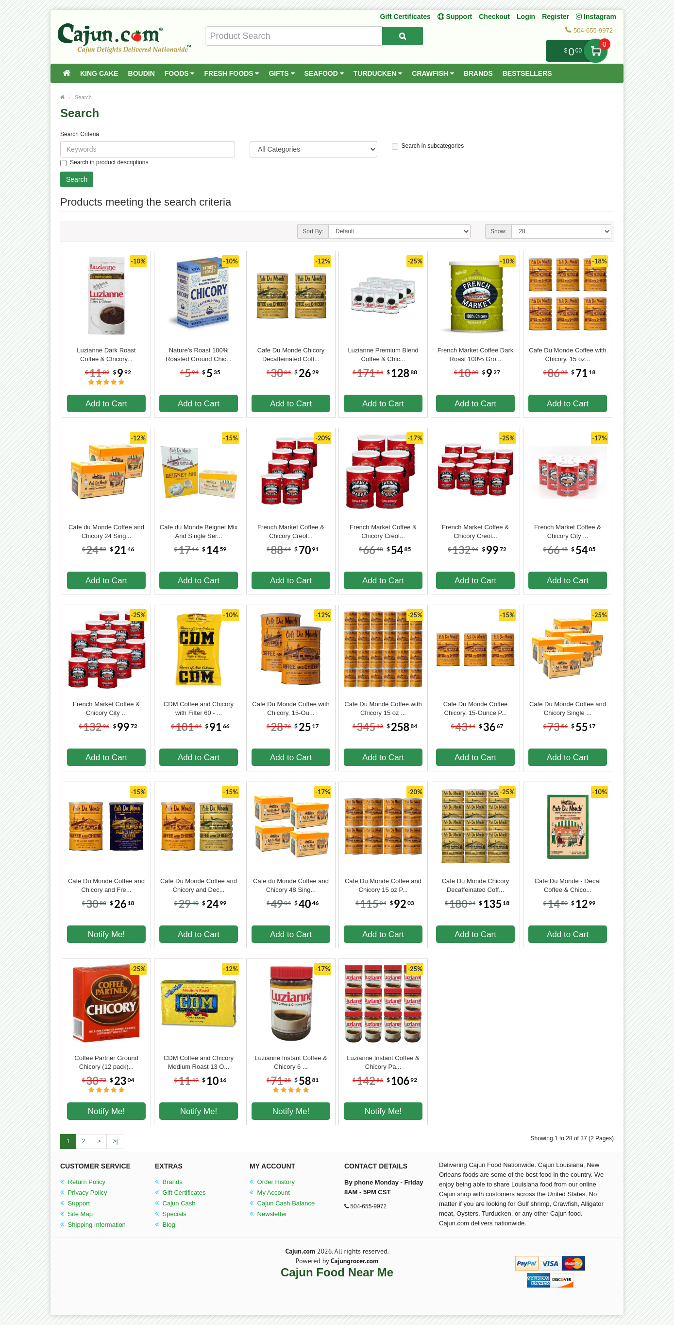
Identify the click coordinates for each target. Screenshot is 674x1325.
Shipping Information (93, 1224)
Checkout (494, 16)
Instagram (596, 16)
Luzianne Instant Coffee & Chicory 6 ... (290, 1062)
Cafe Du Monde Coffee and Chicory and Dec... (198, 885)
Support (75, 1203)
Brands (478, 73)
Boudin (141, 73)
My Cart (595, 51)
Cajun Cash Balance (282, 1203)
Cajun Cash (175, 1203)
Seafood (324, 73)
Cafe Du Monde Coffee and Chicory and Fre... (106, 885)
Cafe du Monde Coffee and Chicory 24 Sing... (106, 531)
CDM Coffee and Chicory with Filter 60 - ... (199, 708)
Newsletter (268, 1214)
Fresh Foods (231, 73)
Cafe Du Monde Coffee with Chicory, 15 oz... (567, 355)
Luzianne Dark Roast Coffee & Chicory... (106, 355)
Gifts (281, 73)
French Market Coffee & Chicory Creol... (290, 531)
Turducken (378, 73)
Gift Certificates (405, 16)
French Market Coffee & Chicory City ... (567, 531)
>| (115, 1141)
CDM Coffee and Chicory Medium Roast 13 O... (199, 1062)
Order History (272, 1182)
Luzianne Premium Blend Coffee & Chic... (383, 355)
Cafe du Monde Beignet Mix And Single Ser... (198, 531)
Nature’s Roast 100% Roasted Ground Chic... (199, 355)
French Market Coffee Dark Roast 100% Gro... (476, 355)
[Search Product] (402, 36)
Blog (165, 1224)
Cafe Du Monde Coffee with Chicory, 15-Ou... (290, 708)
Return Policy (82, 1182)
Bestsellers (527, 73)
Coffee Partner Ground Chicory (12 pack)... (106, 1062)
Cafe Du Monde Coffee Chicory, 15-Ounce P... (475, 708)
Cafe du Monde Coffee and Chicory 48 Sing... (291, 885)
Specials (170, 1214)
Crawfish (433, 73)
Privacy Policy (83, 1192)
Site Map (76, 1214)
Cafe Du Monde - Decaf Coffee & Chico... (568, 885)
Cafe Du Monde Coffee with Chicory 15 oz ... (382, 708)
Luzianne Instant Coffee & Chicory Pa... (383, 1062)
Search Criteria (79, 134)
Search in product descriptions (104, 162)
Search (83, 97)
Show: (498, 231)
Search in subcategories (428, 146)
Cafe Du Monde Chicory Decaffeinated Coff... (291, 355)
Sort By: (313, 231)
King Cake (99, 73)
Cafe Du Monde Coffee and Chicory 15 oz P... (383, 885)
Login (526, 16)
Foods (180, 73)
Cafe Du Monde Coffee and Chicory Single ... (567, 708)
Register (555, 16)
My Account (270, 1192)
